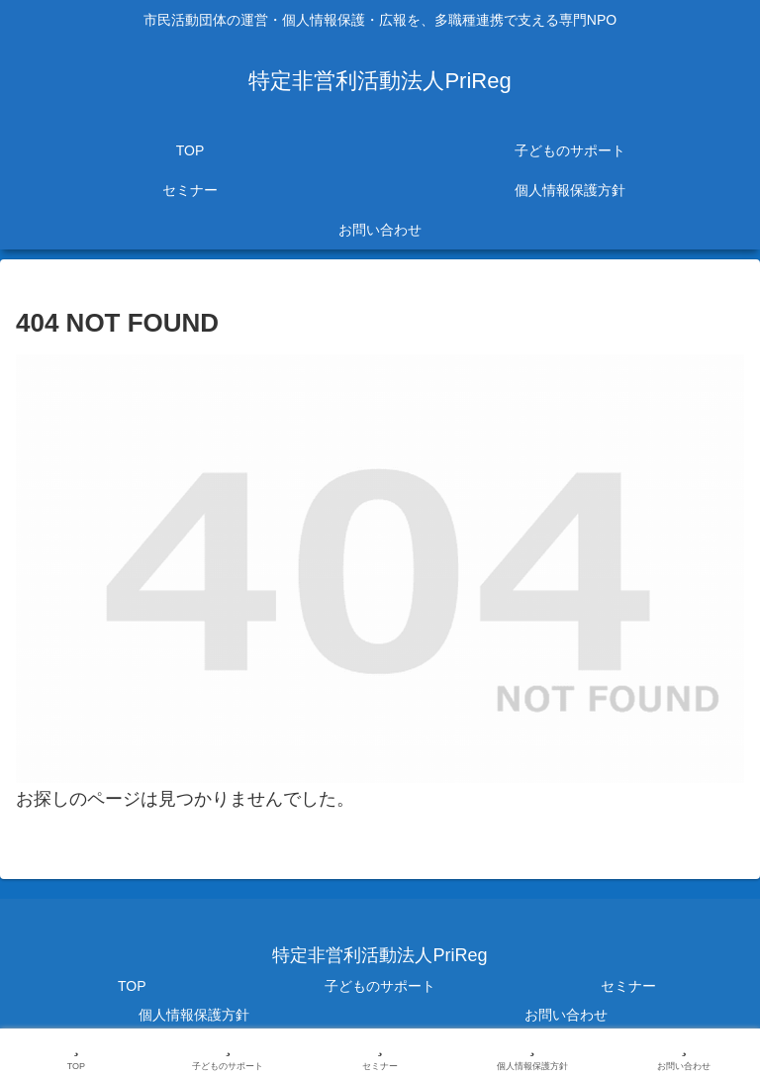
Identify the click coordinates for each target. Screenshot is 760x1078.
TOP (132, 986)
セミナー (628, 986)
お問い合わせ (566, 1015)
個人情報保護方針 (194, 1015)
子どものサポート (380, 986)
